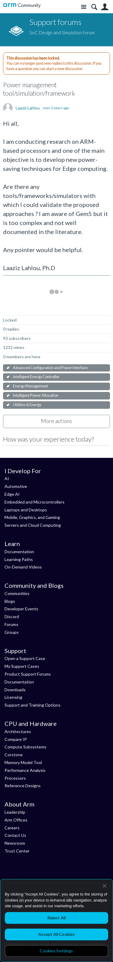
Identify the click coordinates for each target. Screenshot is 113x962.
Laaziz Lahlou (28, 108)
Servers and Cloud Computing (33, 525)
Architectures (18, 731)
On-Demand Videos (23, 566)
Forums (11, 624)
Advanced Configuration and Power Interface (50, 367)
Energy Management (30, 386)
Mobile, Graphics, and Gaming (32, 517)
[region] (56, 920)
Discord (12, 616)
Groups (12, 632)
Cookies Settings (56, 950)
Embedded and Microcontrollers (34, 501)
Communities (17, 593)
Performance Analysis (25, 770)
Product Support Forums (28, 674)
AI (7, 478)
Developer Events (21, 608)
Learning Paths (19, 559)
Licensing (13, 697)
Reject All (56, 917)
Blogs (10, 601)
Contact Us (15, 835)
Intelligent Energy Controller (36, 377)
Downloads (15, 689)
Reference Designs (23, 785)
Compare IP (16, 739)
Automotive (16, 486)
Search (94, 7)
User (104, 7)
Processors (15, 778)
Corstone (14, 754)
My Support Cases (22, 666)
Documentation (19, 551)
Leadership (15, 812)
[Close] (104, 886)
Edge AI (12, 494)
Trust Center (17, 850)
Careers (12, 827)
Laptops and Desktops (26, 509)
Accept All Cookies (56, 934)
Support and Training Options (33, 705)
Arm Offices (16, 819)
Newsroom (15, 843)
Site (83, 7)
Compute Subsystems (25, 746)
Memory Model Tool (23, 762)
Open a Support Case (25, 658)
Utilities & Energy (27, 404)
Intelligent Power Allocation (35, 395)
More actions (56, 421)
